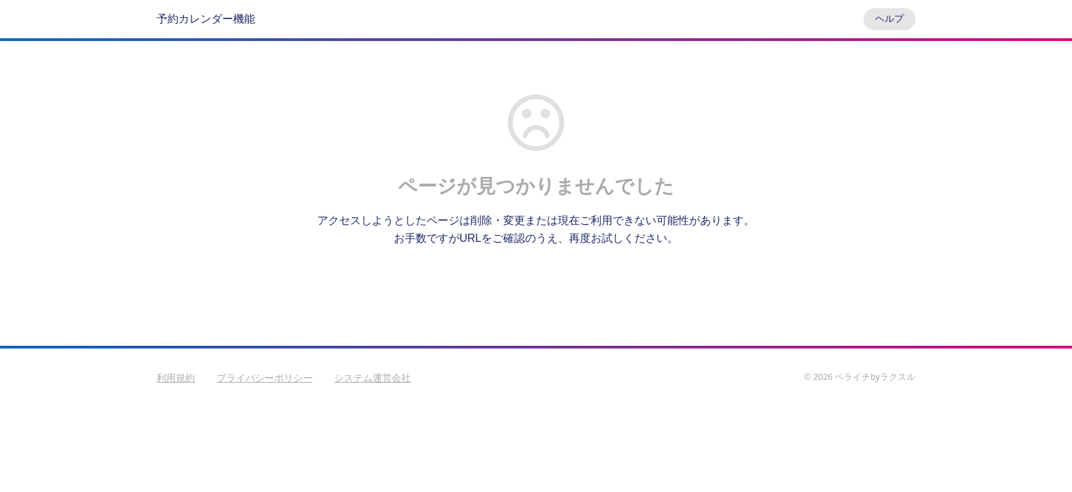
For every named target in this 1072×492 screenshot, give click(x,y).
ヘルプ (889, 18)
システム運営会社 (372, 377)
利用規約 (176, 377)
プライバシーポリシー (264, 377)
